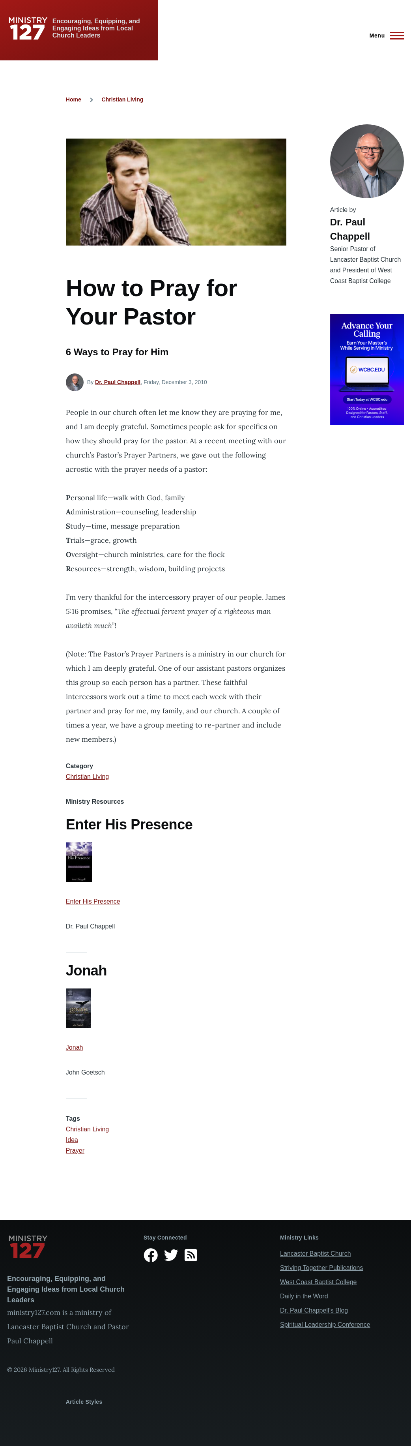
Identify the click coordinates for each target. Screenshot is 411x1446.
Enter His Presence (93, 901)
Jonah (74, 1047)
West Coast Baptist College (318, 1282)
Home (73, 99)
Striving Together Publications (321, 1267)
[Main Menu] (384, 35)
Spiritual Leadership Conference (325, 1324)
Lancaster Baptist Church (315, 1253)
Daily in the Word (304, 1296)
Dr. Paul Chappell (117, 382)
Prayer (75, 1150)
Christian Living (123, 99)
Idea (72, 1140)
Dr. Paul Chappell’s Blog (314, 1310)
